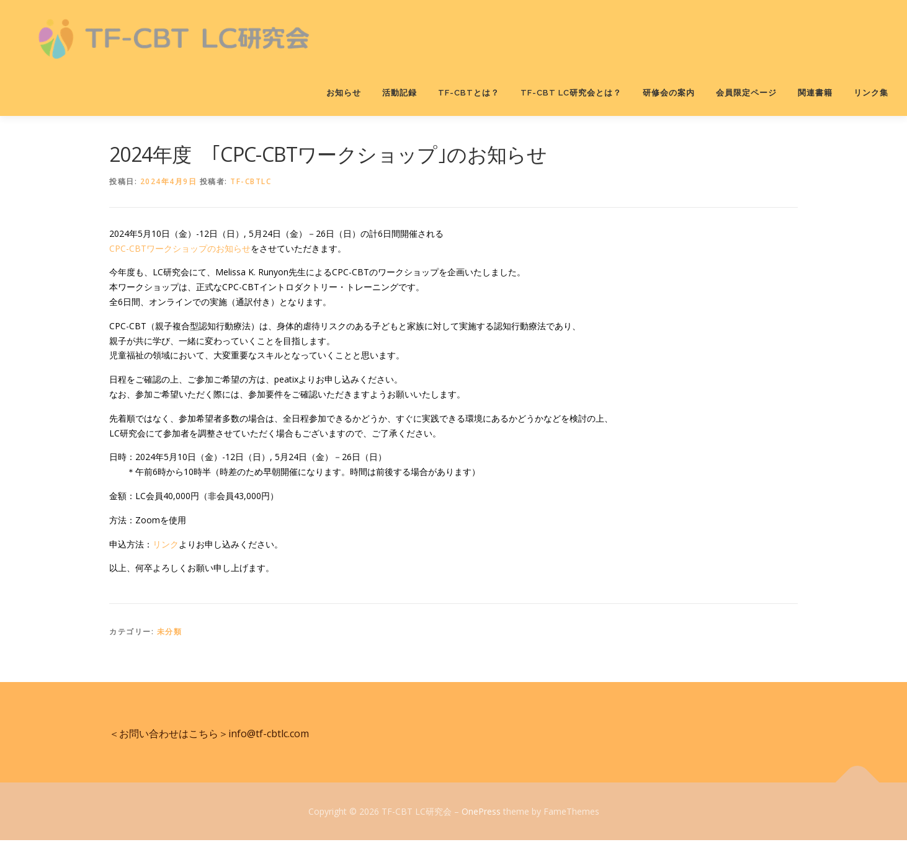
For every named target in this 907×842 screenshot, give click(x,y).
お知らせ (343, 92)
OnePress (481, 812)
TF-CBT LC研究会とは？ (571, 92)
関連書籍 (815, 92)
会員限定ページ (746, 92)
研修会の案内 (669, 92)
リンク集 (871, 92)
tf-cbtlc (250, 183)
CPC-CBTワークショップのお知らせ (180, 249)
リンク (166, 545)
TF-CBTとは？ (468, 92)
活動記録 (399, 92)
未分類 (169, 633)
